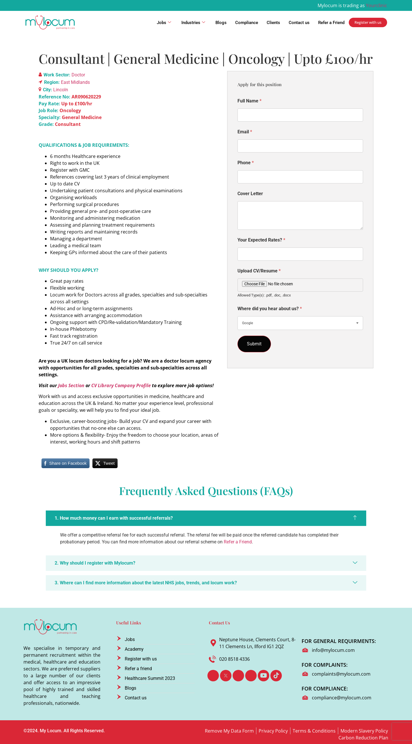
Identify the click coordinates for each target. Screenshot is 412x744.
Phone (245, 162)
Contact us (299, 22)
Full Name (249, 101)
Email (244, 131)
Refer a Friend (331, 22)
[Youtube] (263, 675)
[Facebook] (213, 675)
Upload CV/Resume (259, 271)
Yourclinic (376, 5)
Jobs (164, 22)
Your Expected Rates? (261, 240)
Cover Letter (250, 193)
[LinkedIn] (238, 675)
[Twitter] (225, 675)
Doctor (78, 75)
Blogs (221, 22)
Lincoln (60, 89)
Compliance (246, 22)
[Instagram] (251, 675)
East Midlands (75, 82)
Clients (273, 22)
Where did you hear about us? (269, 308)
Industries (193, 22)
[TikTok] (276, 675)
